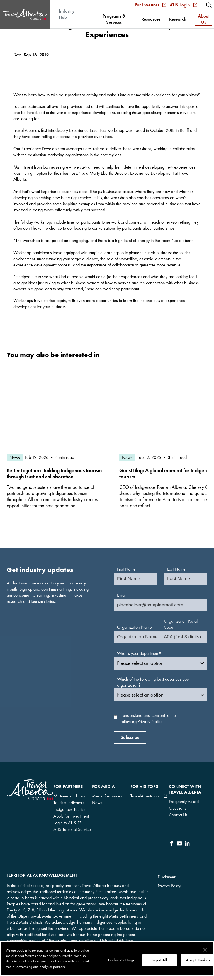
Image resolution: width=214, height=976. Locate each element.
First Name (126, 569)
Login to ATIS (65, 823)
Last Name (176, 569)
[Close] (205, 951)
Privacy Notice (150, 721)
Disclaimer (167, 877)
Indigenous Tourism (70, 809)
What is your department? (139, 653)
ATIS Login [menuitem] (183, 5)
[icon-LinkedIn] (187, 844)
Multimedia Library (69, 796)
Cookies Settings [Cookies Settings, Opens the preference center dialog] (121, 960)
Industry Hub (67, 14)
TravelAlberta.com (146, 796)
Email (121, 595)
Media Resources (107, 796)
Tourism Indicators (69, 803)
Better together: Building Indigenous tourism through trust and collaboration (54, 473)
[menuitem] (209, 5)
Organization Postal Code (181, 624)
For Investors (150, 5)
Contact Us (178, 815)
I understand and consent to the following (148, 718)
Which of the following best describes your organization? (153, 682)
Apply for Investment (71, 816)
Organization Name (134, 627)
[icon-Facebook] (171, 844)
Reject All (159, 960)
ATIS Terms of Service (72, 829)
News (97, 803)
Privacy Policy (169, 886)
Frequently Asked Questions (184, 805)
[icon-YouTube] (179, 844)
